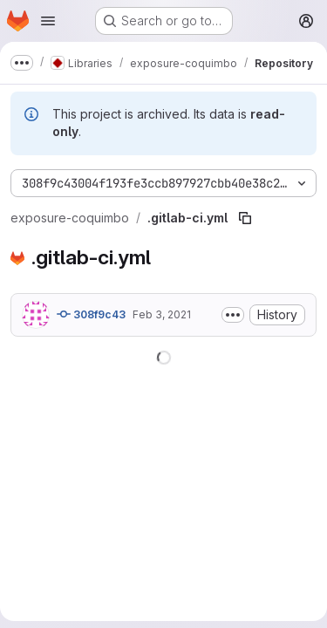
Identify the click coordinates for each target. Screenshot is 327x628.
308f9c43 (91, 314)
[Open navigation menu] (48, 21)
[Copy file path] (245, 218)
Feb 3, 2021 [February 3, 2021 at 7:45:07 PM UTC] (162, 314)
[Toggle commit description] (232, 315)
